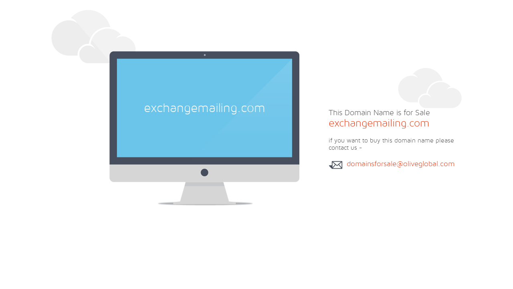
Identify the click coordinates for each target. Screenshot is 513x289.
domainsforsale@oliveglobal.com (400, 163)
